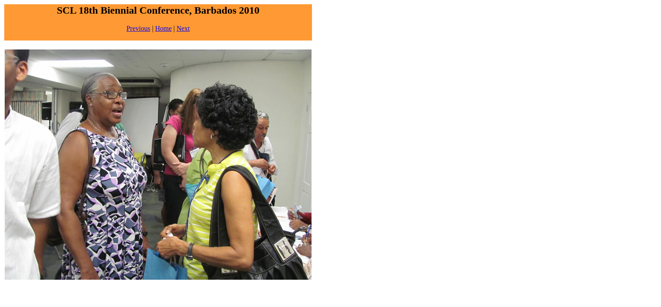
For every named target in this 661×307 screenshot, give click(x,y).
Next (183, 28)
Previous (138, 28)
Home (163, 28)
